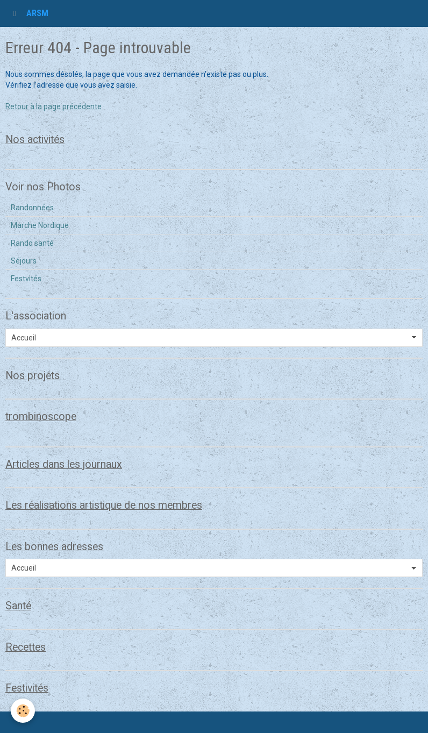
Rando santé (32, 243)
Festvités (26, 278)
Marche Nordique (40, 225)
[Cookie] (23, 711)
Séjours (24, 261)
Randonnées (32, 207)
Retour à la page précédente (53, 106)
